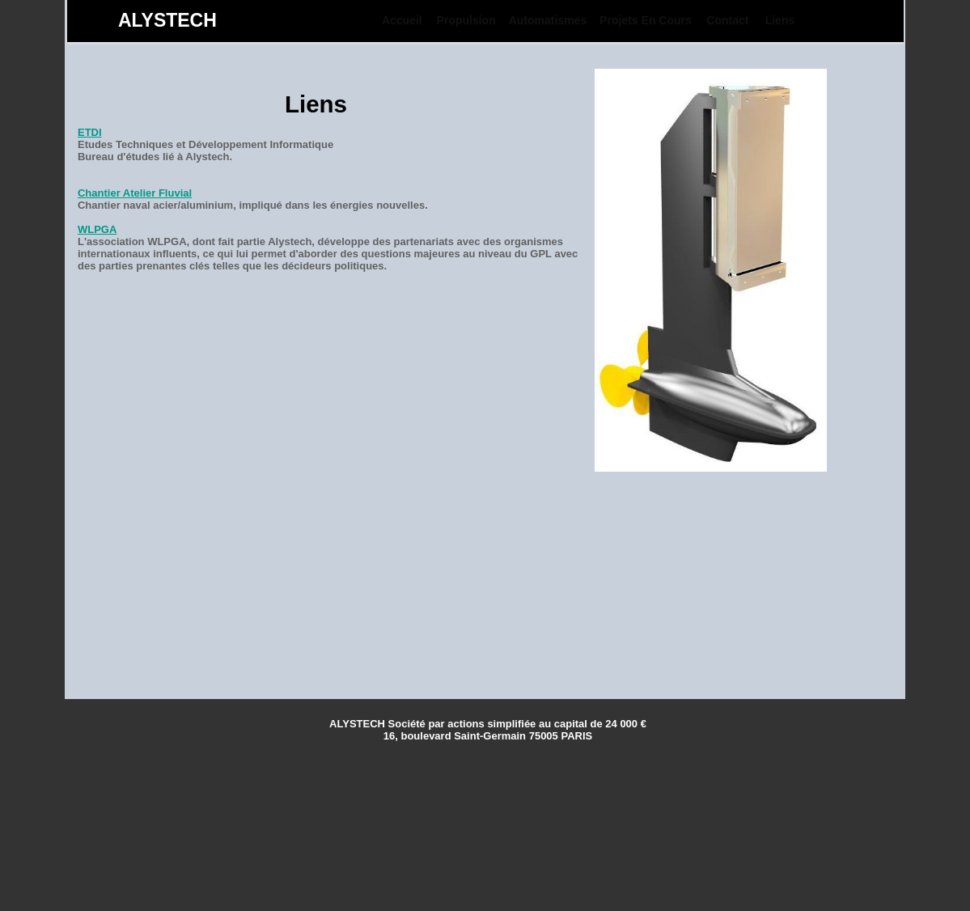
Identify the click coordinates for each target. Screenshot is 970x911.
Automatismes (548, 20)
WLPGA (97, 229)
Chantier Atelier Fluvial (135, 193)
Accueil (402, 20)
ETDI (90, 132)
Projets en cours (645, 20)
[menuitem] (402, 20)
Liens (780, 20)
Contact (727, 20)
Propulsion (466, 20)
